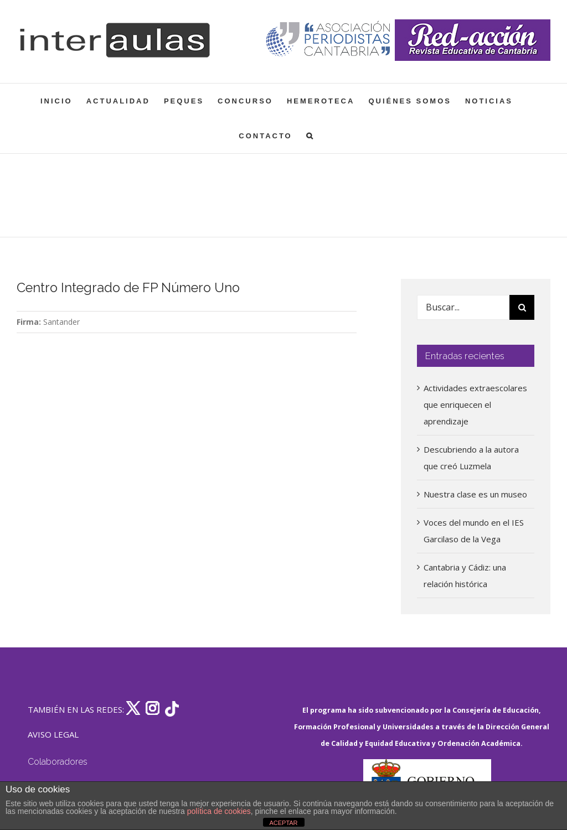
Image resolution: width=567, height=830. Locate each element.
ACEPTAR (283, 822)
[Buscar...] (463, 307)
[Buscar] (521, 307)
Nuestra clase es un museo (475, 494)
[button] (310, 135)
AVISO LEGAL (53, 734)
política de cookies (219, 811)
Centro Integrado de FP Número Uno (128, 287)
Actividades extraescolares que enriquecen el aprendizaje (475, 404)
